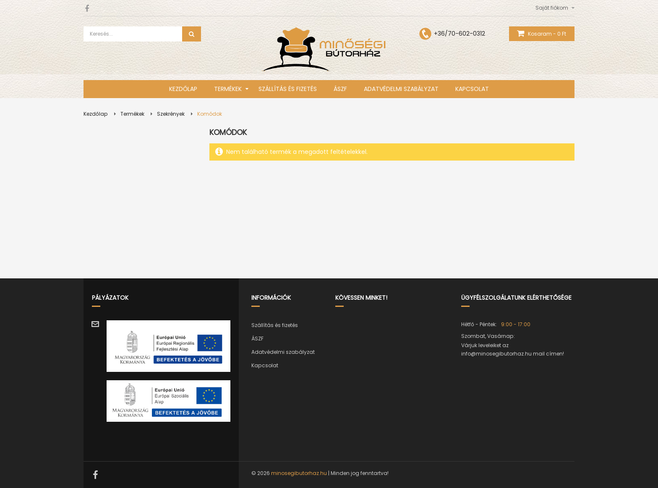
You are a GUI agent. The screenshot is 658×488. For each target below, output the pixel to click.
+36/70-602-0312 (459, 33)
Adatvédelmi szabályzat (283, 352)
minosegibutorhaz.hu (299, 473)
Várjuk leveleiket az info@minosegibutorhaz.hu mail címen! (512, 349)
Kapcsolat (264, 365)
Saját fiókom (551, 7)
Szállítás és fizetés (274, 325)
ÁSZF (257, 338)
